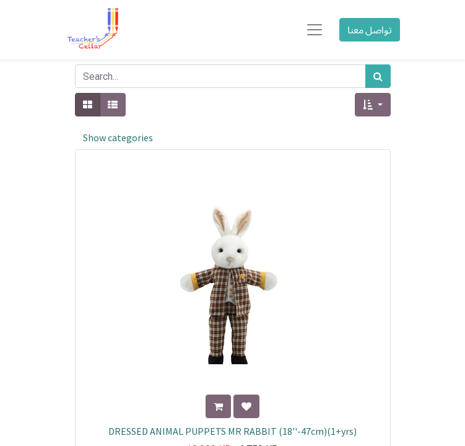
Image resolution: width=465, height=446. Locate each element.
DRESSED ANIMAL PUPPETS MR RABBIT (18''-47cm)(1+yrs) (232, 431)
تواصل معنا (369, 30)
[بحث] (378, 76)
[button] (372, 104)
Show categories (118, 137)
